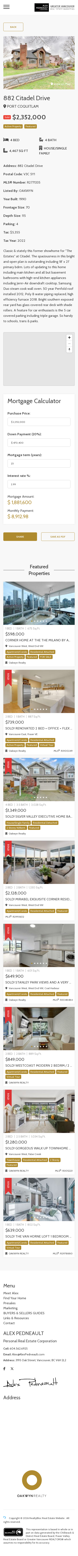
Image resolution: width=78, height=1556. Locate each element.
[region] (39, 359)
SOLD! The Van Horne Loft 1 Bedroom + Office (39, 1236)
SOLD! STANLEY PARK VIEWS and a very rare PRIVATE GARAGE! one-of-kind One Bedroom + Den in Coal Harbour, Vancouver (39, 982)
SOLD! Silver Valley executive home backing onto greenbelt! (39, 816)
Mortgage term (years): (24, 455)
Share (20, 536)
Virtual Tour (46, 745)
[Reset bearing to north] (69, 350)
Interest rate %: (19, 476)
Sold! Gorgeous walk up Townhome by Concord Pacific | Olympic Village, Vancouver (39, 1148)
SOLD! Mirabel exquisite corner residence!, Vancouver (39, 899)
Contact (9, 1323)
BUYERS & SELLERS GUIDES (24, 1313)
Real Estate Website (53, 1518)
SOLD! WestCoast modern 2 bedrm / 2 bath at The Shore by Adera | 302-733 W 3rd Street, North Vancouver (39, 1065)
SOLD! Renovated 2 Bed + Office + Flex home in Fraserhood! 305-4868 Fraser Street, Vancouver (39, 728)
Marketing (10, 1308)
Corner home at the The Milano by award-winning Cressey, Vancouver (39, 640)
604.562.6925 (19, 1348)
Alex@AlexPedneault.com (28, 1354)
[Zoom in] (69, 337)
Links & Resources (16, 1318)
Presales (9, 1303)
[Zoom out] (69, 344)
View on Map (61, 84)
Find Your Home (14, 1298)
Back (13, 26)
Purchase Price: (18, 413)
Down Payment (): (24, 434)
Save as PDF (57, 536)
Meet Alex (11, 1293)
